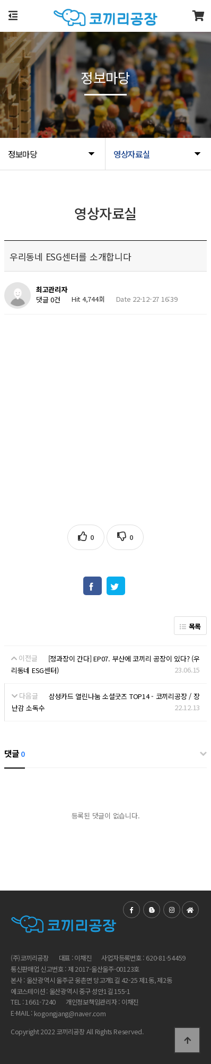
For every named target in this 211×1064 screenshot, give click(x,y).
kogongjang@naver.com (70, 1014)
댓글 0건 (48, 300)
